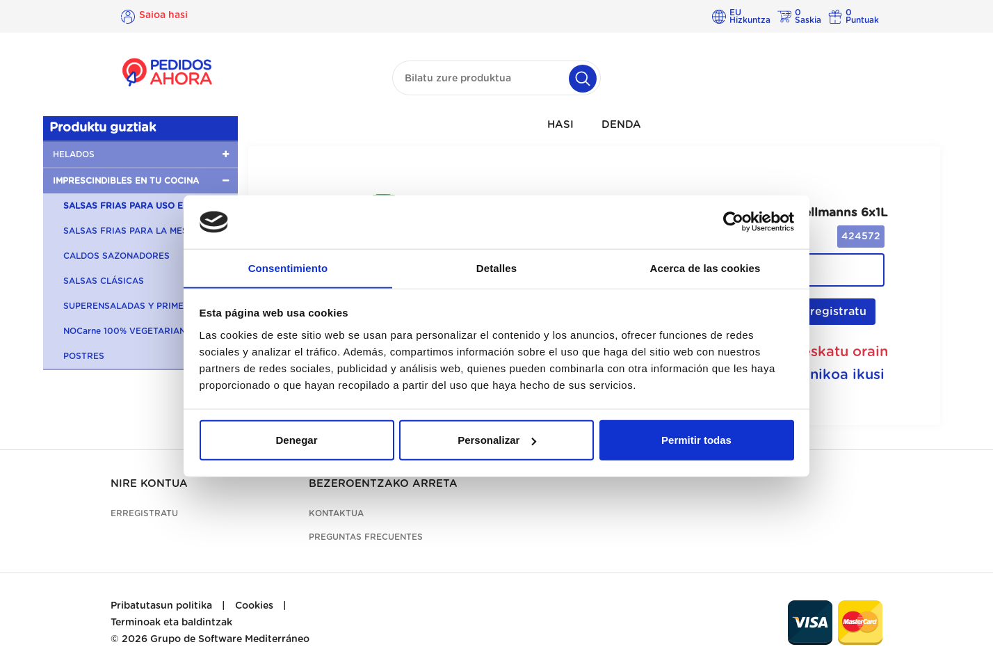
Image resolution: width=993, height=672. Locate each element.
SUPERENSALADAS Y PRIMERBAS (135, 306)
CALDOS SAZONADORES (116, 256)
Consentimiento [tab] (288, 267)
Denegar (296, 440)
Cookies (254, 606)
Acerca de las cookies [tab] (705, 267)
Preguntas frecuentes (366, 537)
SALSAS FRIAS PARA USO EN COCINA (145, 206)
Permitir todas (696, 440)
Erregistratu (824, 311)
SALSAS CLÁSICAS (103, 281)
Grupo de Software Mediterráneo (229, 639)
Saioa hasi (163, 16)
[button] (140, 154)
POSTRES (83, 356)
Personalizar (497, 440)
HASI (560, 125)
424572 (860, 236)
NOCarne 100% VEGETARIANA (127, 331)
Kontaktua (336, 513)
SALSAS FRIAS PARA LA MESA (128, 231)
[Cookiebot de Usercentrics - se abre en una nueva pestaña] (733, 221)
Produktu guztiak (102, 128)
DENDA (621, 125)
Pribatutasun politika (161, 606)
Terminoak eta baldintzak (171, 622)
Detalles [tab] (496, 267)
